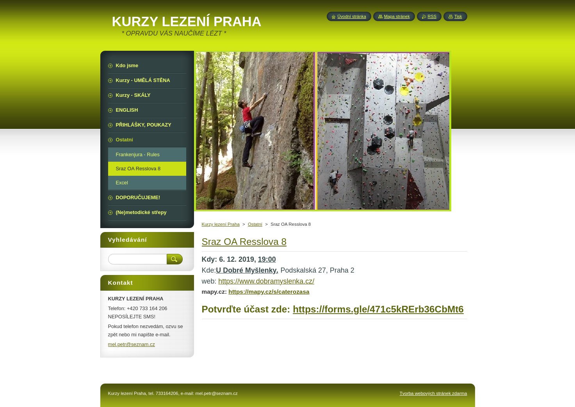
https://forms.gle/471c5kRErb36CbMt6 (378, 309)
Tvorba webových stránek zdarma (433, 393)
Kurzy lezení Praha (221, 224)
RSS (432, 16)
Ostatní (255, 224)
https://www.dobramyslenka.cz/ (266, 281)
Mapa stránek (397, 16)
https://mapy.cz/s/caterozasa (268, 291)
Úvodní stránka (352, 16)
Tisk (458, 16)
